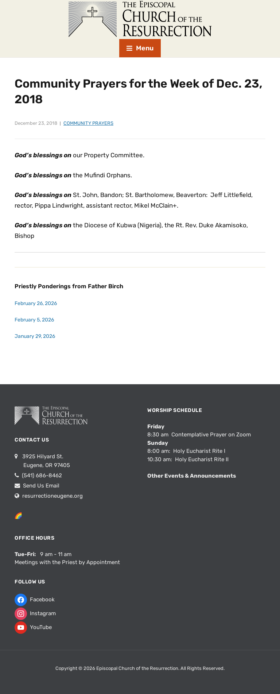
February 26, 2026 (36, 303)
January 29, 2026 (35, 336)
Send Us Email (40, 485)
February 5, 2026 (34, 320)
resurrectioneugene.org (52, 496)
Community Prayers (88, 123)
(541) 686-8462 (41, 475)
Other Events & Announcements (191, 476)
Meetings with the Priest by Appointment (67, 562)
